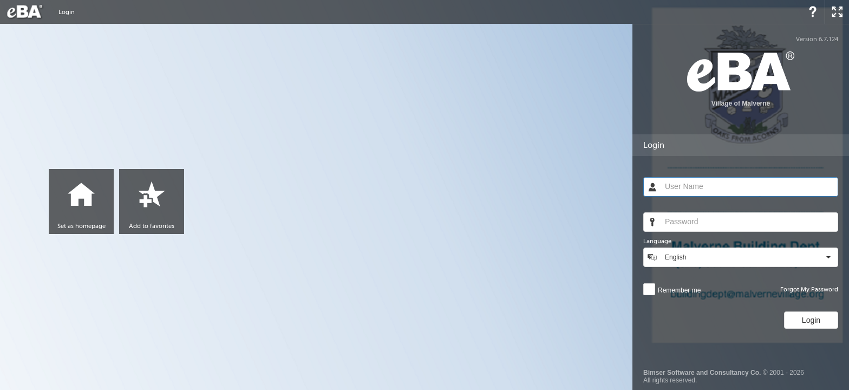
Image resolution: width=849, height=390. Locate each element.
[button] (828, 257)
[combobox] (749, 257)
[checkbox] (672, 289)
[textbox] (749, 187)
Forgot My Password (809, 289)
